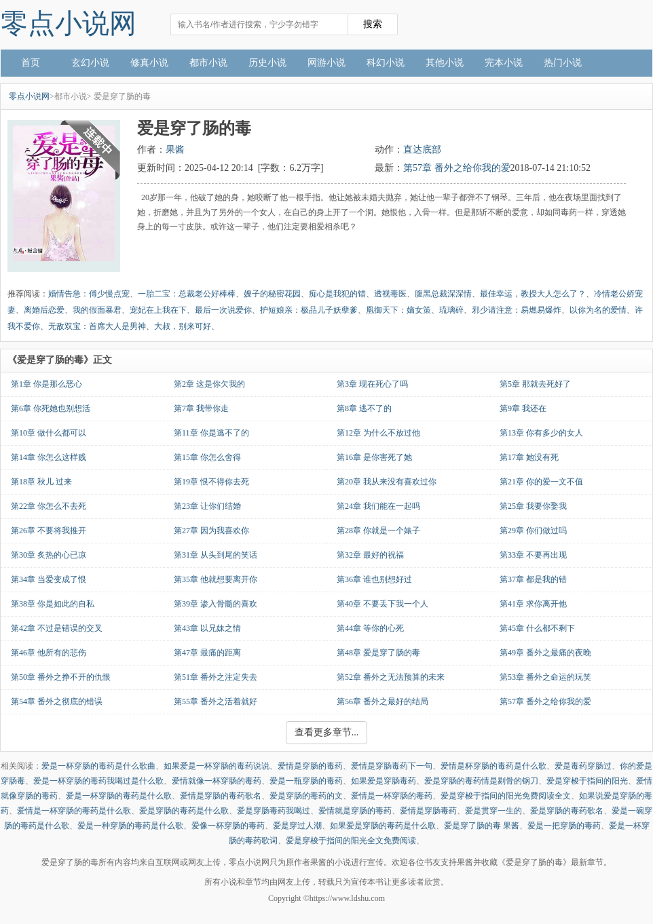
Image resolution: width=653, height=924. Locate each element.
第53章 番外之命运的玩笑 (545, 677)
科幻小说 (386, 63)
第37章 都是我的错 (533, 579)
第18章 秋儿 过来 (41, 481)
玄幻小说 (90, 63)
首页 (30, 63)
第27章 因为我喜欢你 (211, 530)
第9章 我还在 (523, 408)
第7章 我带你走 (201, 408)
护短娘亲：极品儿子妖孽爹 (309, 310)
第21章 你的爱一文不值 (541, 481)
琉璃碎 (451, 310)
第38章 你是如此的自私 (52, 604)
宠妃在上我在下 (158, 310)
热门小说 (563, 63)
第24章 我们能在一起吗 (378, 506)
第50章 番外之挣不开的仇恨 (61, 677)
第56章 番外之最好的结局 (382, 701)
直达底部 (422, 150)
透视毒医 (390, 294)
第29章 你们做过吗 (533, 530)
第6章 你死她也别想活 (50, 408)
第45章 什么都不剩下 (537, 628)
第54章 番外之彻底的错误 (56, 701)
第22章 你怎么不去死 (48, 506)
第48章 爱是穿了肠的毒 (378, 652)
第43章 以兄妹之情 (207, 628)
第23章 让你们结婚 (207, 506)
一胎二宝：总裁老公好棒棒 (187, 294)
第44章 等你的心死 (370, 628)
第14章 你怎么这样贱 (48, 457)
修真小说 (149, 63)
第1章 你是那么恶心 (46, 384)
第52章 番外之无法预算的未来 (391, 677)
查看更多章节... (327, 732)
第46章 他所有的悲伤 (48, 652)
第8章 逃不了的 (364, 408)
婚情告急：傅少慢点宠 (89, 294)
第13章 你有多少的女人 (541, 433)
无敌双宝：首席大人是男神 (97, 326)
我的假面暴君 (97, 310)
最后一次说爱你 (223, 310)
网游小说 (326, 63)
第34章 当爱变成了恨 (48, 579)
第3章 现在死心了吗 (372, 384)
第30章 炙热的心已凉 (48, 555)
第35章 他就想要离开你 (215, 579)
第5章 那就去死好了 (535, 384)
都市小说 (208, 63)
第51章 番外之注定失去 (215, 677)
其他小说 (445, 63)
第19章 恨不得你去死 (211, 481)
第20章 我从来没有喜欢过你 (386, 481)
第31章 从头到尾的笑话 (215, 555)
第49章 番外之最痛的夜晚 (545, 652)
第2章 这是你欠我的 (209, 384)
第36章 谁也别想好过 (374, 579)
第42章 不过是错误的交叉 (56, 628)
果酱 (175, 150)
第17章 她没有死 (529, 457)
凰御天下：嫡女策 (398, 310)
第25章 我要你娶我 (533, 506)
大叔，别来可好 (182, 326)
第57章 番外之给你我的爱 (456, 168)
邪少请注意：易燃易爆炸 (516, 310)
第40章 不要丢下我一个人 (382, 604)
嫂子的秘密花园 (272, 294)
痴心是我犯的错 (337, 294)
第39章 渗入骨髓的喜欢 (215, 604)
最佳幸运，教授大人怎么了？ (533, 294)
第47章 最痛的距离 (207, 652)
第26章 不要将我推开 (48, 530)
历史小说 (267, 63)
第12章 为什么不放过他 (378, 433)
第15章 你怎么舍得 (207, 457)
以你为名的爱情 (598, 310)
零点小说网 (68, 23)
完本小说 (504, 63)
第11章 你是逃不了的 (211, 433)
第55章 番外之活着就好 (215, 701)
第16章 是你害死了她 (374, 457)
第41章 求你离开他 (533, 604)
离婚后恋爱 (44, 310)
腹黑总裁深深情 (443, 294)
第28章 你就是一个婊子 (378, 530)
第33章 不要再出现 (533, 555)
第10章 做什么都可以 (48, 433)
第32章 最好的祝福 (370, 555)
